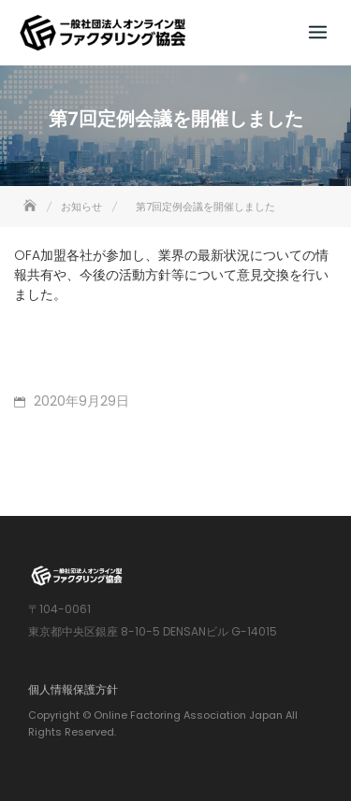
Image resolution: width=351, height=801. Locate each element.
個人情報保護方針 (73, 689)
